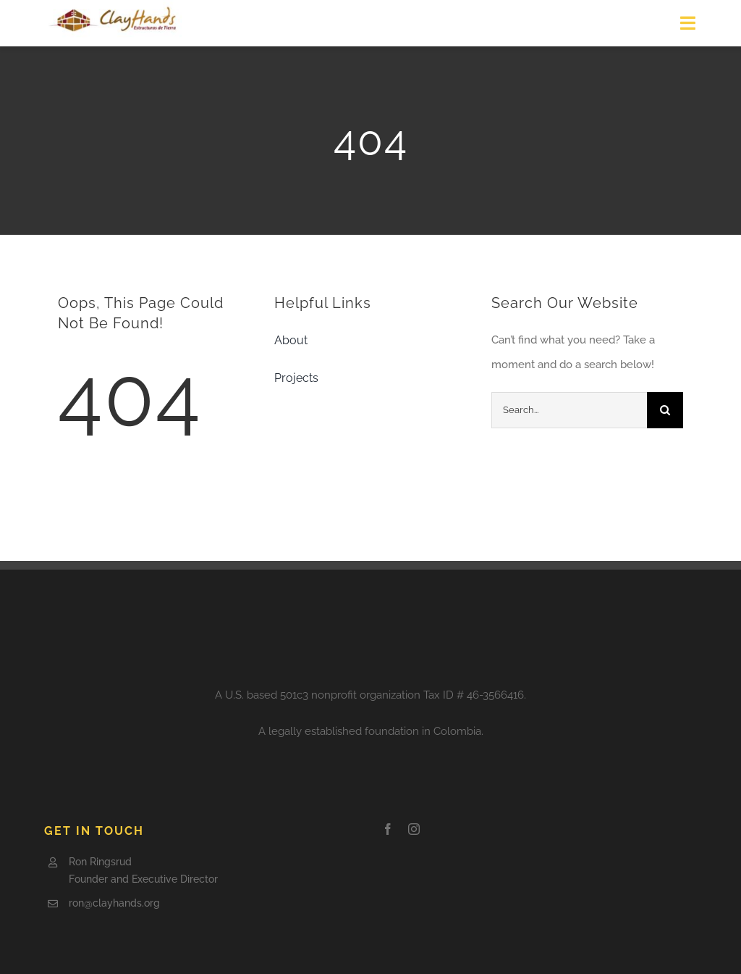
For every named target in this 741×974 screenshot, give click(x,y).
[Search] (665, 410)
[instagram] (414, 829)
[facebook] (388, 829)
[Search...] (569, 410)
